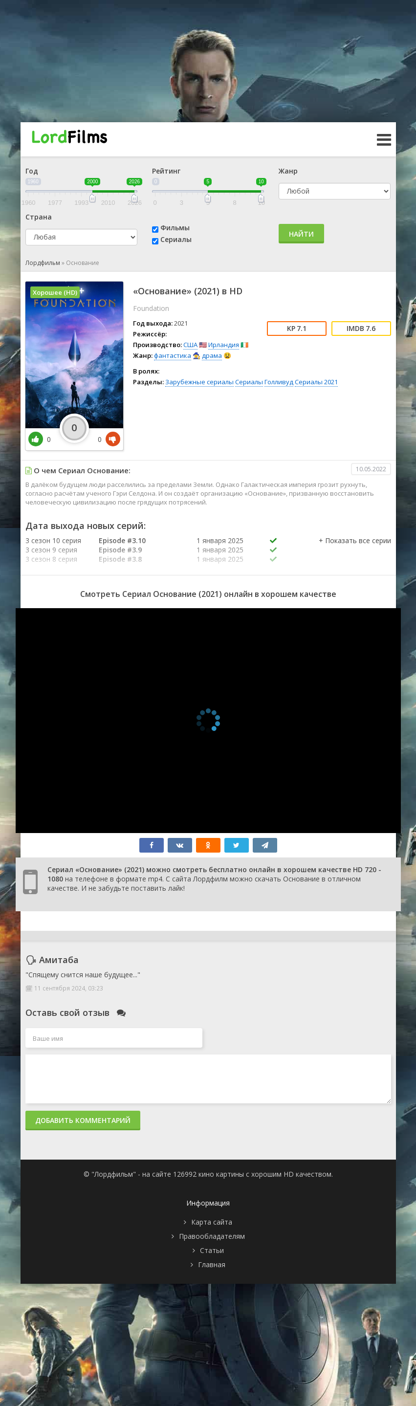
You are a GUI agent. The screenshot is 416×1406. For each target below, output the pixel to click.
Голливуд (278, 381)
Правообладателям (212, 1236)
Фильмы (175, 227)
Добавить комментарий (83, 1120)
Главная (211, 1264)
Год (31, 171)
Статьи (212, 1250)
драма (212, 355)
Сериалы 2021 (316, 381)
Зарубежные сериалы (199, 381)
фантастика (172, 355)
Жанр (288, 171)
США (190, 344)
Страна (38, 216)
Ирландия (223, 344)
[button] (355, 550)
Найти (301, 234)
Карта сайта (211, 1222)
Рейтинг (166, 171)
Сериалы (176, 239)
